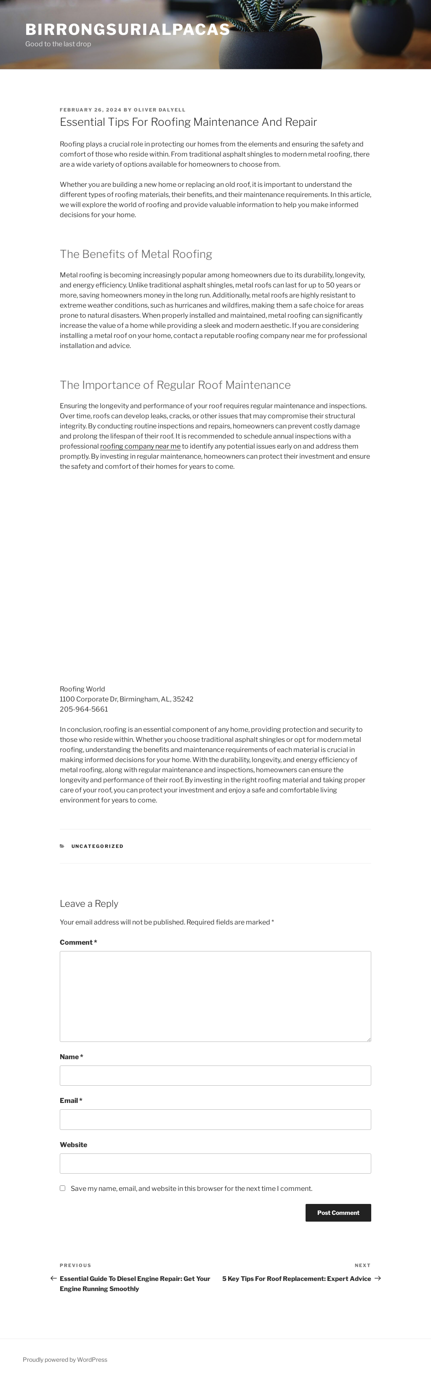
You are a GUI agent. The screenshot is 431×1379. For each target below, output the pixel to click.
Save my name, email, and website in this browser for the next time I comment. (191, 1189)
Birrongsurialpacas (128, 29)
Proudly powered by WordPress (65, 1359)
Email (71, 1101)
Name (71, 1057)
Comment (78, 942)
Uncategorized (98, 846)
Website (73, 1145)
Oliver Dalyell (160, 110)
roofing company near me (140, 446)
